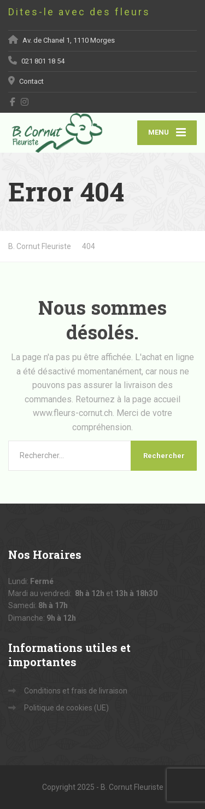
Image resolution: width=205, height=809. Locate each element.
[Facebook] (12, 101)
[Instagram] (25, 101)
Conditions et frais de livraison (75, 690)
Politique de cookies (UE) (66, 707)
